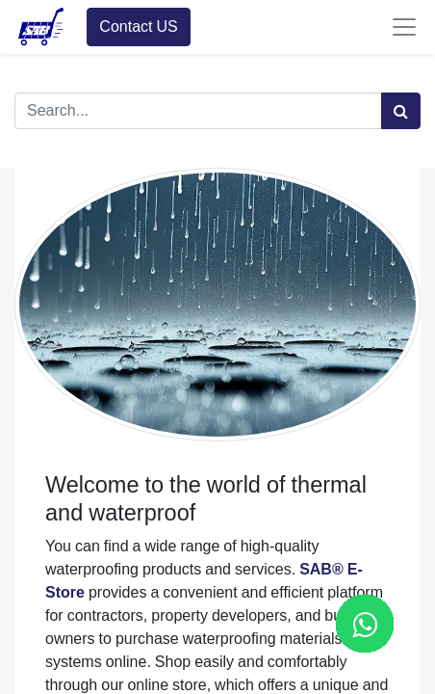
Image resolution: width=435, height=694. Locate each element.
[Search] (401, 111)
